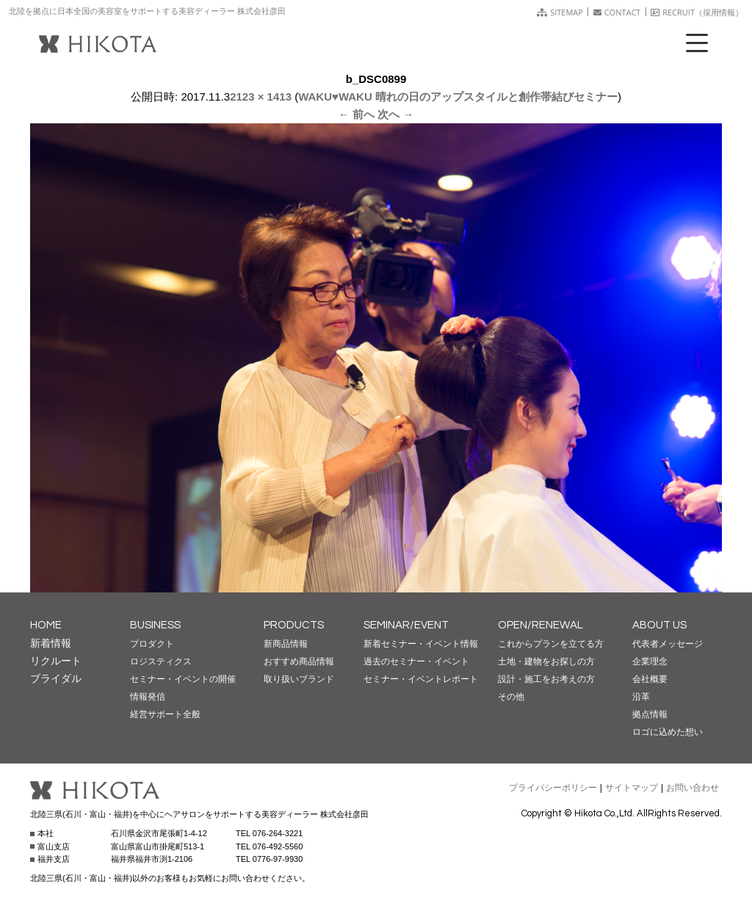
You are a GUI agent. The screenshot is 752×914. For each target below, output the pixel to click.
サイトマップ (631, 788)
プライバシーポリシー (553, 788)
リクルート (56, 661)
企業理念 (650, 661)
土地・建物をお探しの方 (546, 661)
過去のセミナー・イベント (416, 661)
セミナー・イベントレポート (421, 679)
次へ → (395, 114)
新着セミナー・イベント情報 (421, 644)
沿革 (641, 697)
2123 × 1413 (261, 96)
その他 (511, 697)
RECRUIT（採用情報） (697, 12)
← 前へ (357, 114)
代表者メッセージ (667, 644)
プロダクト (152, 644)
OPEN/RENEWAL (540, 625)
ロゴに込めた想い (667, 732)
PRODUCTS (294, 625)
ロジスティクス (161, 661)
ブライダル (56, 678)
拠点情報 (650, 714)
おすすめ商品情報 (299, 661)
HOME (46, 625)
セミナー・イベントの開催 (183, 679)
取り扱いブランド (299, 679)
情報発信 (147, 697)
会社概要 (650, 679)
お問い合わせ (692, 788)
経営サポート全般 (165, 714)
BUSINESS (155, 625)
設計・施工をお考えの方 (546, 679)
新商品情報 (286, 644)
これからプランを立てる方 (551, 644)
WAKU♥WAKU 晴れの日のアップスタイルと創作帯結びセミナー (458, 96)
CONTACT (617, 12)
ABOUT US (659, 625)
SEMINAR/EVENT (406, 625)
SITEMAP (560, 12)
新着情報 (50, 643)
